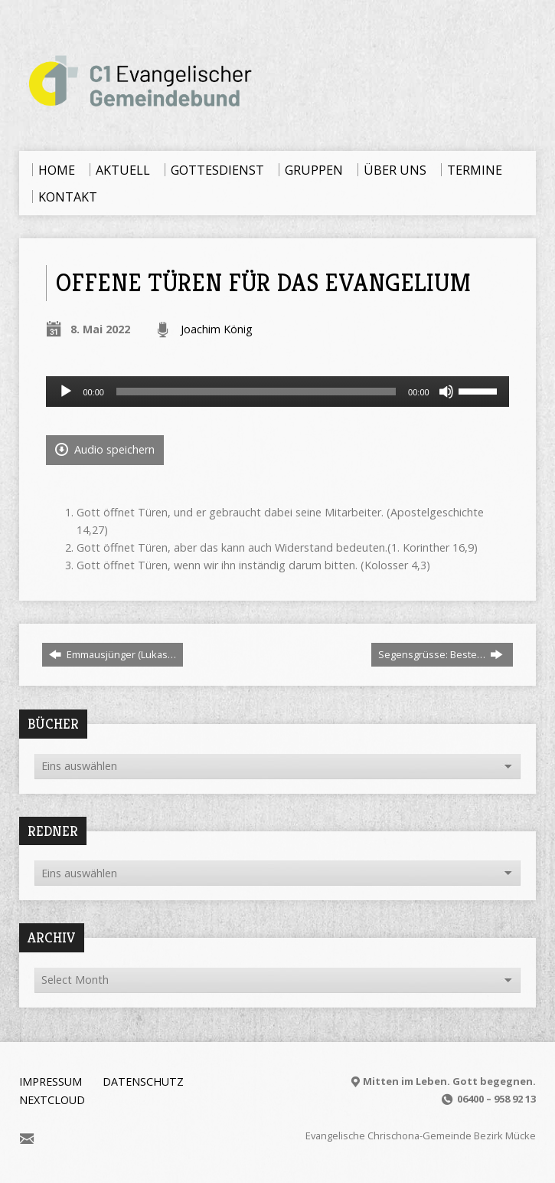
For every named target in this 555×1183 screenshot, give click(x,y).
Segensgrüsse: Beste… (440, 654)
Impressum (50, 1081)
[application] (277, 391)
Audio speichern (105, 449)
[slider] (256, 391)
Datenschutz (143, 1081)
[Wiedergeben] (65, 391)
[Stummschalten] (446, 391)
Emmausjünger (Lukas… (112, 654)
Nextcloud (52, 1100)
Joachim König (217, 329)
